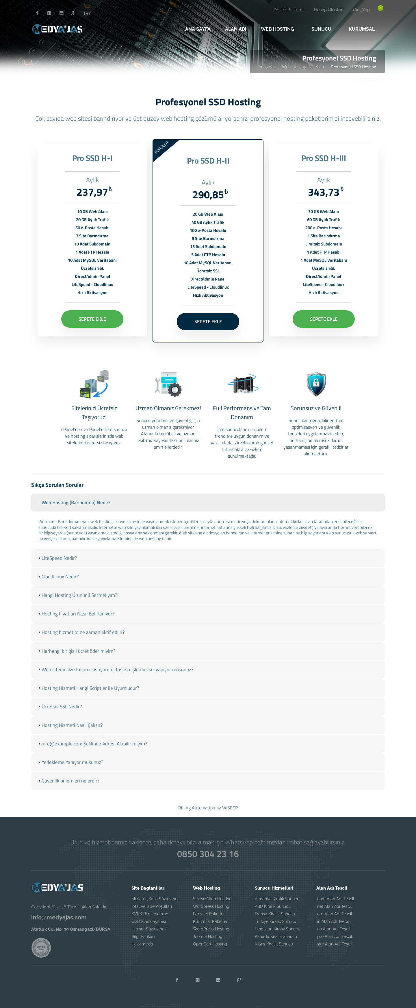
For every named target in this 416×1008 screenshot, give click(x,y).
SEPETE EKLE (92, 317)
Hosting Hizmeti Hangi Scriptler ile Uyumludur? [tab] (88, 693)
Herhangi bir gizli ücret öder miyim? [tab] (76, 656)
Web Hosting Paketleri (303, 66)
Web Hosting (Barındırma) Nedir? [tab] (74, 508)
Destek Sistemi (288, 9)
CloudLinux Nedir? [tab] (58, 582)
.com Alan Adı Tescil (335, 899)
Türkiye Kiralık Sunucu (275, 921)
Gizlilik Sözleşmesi (148, 921)
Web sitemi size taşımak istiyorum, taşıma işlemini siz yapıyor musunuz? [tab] (115, 675)
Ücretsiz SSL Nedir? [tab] (59, 712)
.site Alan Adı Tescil (334, 944)
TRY (87, 13)
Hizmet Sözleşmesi (149, 929)
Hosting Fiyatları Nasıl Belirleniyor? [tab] (76, 619)
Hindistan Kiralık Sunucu (277, 929)
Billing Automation (196, 807)
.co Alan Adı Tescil (333, 929)
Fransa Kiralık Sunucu (275, 914)
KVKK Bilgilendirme (149, 914)
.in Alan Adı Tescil (332, 921)
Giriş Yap (361, 9)
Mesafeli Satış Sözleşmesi (155, 899)
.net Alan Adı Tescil (334, 906)
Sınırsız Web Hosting (212, 899)
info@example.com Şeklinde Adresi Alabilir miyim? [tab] (92, 749)
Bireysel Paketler (209, 914)
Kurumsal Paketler (210, 921)
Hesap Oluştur (328, 9)
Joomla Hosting (207, 936)
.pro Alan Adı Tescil (334, 936)
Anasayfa (267, 66)
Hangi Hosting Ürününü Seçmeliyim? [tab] (77, 601)
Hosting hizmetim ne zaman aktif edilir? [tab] (81, 638)
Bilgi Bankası (143, 936)
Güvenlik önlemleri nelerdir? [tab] (68, 786)
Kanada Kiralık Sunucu (276, 936)
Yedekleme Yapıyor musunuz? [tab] (70, 768)
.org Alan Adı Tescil (334, 914)
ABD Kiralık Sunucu (273, 906)
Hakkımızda (142, 944)
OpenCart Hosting (210, 944)
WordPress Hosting (211, 929)
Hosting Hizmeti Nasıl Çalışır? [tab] (70, 731)
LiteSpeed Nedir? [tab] (57, 564)
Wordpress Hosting (211, 906)
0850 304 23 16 (208, 853)
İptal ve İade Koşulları (151, 906)
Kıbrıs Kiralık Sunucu (274, 944)
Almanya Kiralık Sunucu (277, 899)
